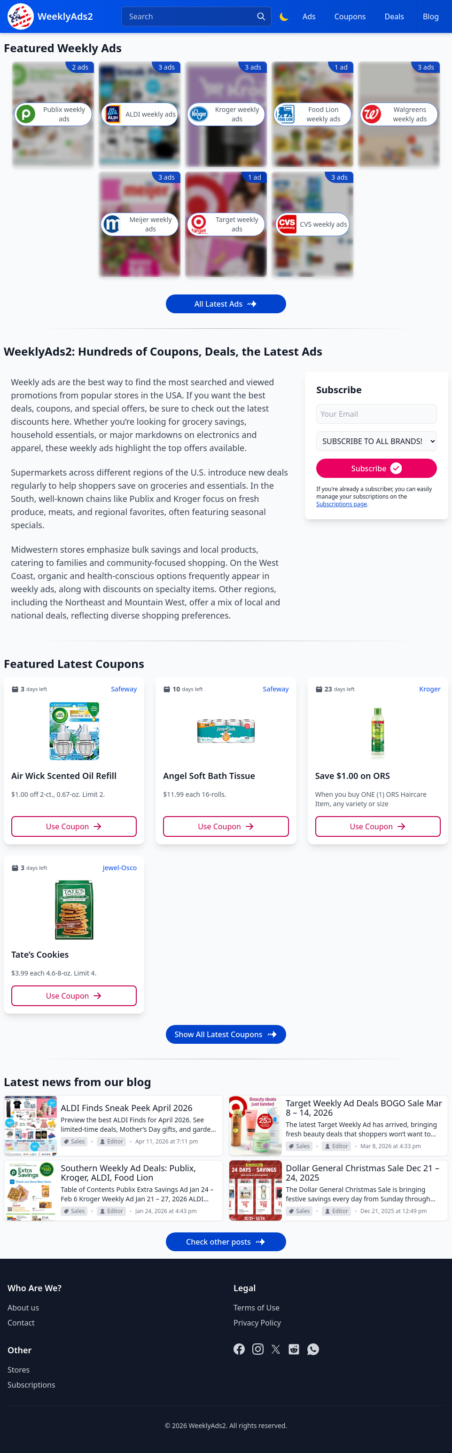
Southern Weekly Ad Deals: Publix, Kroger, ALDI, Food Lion (128, 1172)
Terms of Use (257, 1307)
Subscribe (376, 468)
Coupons (350, 16)
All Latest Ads (226, 304)
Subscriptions (31, 1385)
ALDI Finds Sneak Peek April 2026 (127, 1107)
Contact (21, 1323)
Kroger (430, 688)
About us (23, 1307)
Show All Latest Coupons (225, 1034)
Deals (394, 16)
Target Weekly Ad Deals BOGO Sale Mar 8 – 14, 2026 (364, 1107)
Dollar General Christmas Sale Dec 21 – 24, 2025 (362, 1172)
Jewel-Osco (120, 867)
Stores (19, 1370)
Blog (431, 16)
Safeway (124, 688)
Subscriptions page (341, 504)
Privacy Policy (257, 1323)
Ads (309, 16)
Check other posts (226, 1241)
